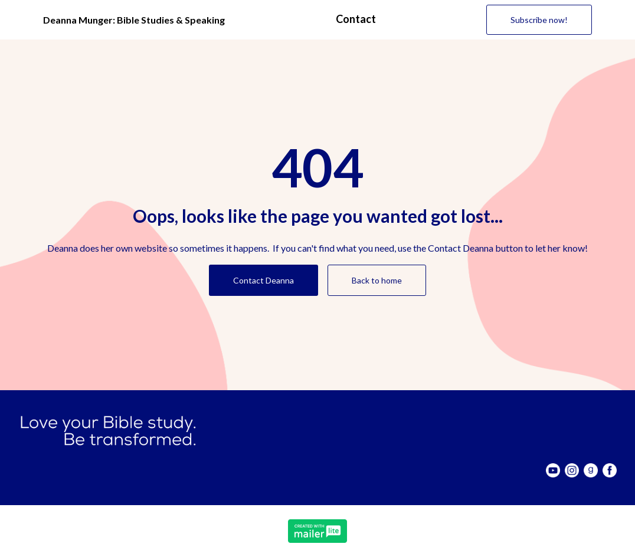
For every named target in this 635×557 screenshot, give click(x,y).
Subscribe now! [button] (539, 20)
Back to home (377, 280)
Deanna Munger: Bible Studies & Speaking (134, 19)
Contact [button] (356, 18)
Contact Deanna (263, 280)
